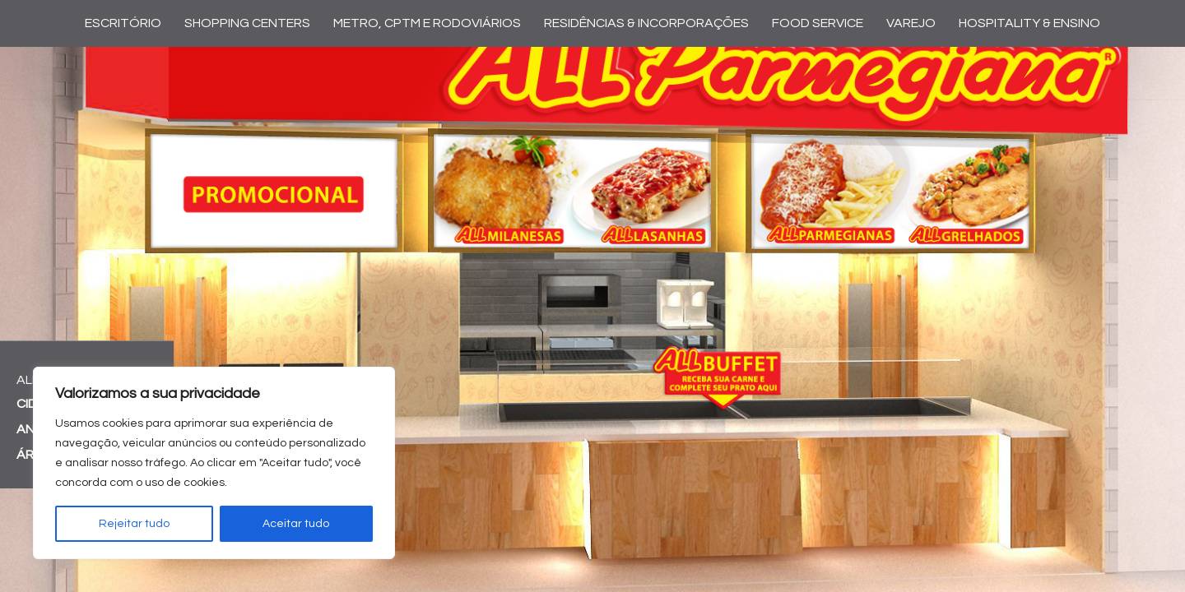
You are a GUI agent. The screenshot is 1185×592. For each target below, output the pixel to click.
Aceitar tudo (296, 524)
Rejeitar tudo (134, 524)
